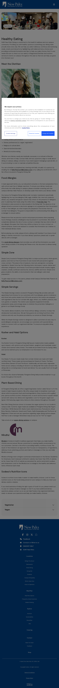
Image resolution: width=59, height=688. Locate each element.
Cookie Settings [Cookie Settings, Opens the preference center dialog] (10, 133)
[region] (29, 118)
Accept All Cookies (48, 133)
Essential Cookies (34, 133)
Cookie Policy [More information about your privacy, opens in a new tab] (26, 128)
